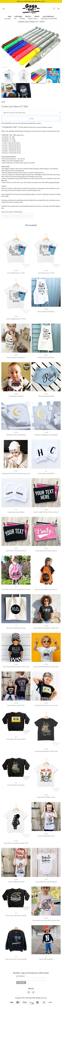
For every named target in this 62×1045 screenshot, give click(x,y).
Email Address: (20, 976)
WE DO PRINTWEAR (48, 18)
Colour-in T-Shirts (26, 216)
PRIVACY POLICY (33, 21)
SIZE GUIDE (8, 21)
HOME (9, 18)
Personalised (6, 216)
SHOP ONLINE (18, 18)
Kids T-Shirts (16, 216)
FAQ (15, 21)
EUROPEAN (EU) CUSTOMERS (49, 21)
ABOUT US (28, 18)
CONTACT (36, 18)
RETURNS (22, 21)
